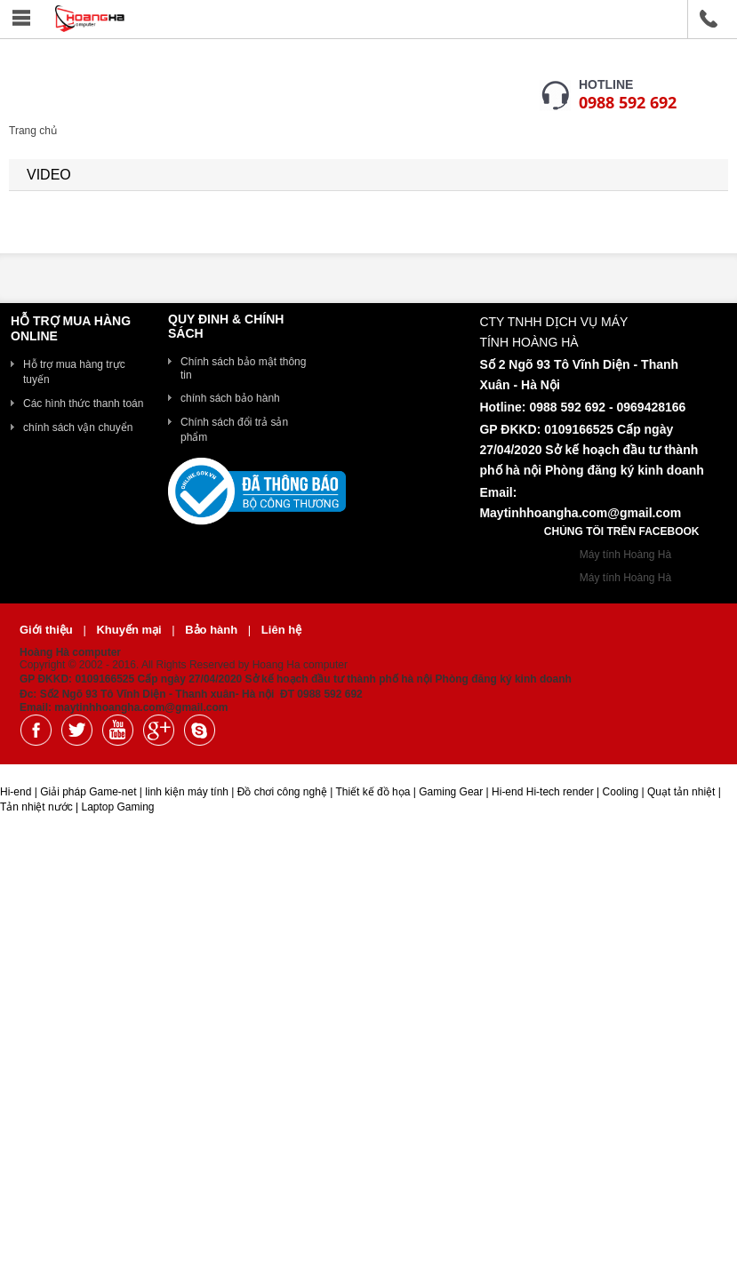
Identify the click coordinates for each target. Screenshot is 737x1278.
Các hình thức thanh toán (83, 403)
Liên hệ (281, 629)
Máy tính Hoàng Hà (625, 554)
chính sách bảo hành (230, 398)
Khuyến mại (130, 629)
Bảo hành (213, 629)
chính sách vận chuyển (77, 427)
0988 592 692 (628, 102)
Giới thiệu (48, 629)
